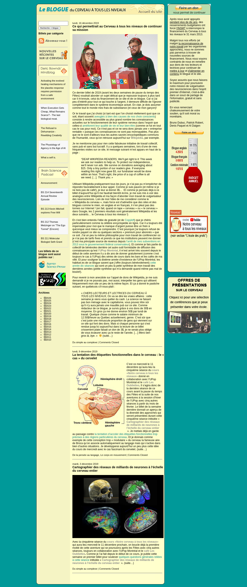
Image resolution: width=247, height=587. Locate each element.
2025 (48, 300)
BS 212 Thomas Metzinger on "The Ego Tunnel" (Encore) (53, 225)
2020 (48, 313)
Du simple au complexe (84, 342)
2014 (48, 329)
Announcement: (49, 183)
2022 (48, 308)
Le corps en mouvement (113, 455)
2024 (48, 303)
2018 (48, 319)
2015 (48, 326)
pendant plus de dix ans (183, 22)
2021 (48, 311)
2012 (48, 334)
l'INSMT (180, 28)
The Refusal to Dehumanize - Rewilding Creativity (51, 132)
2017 (48, 321)
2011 (48, 337)
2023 (48, 305)
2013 (48, 332)
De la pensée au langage (85, 455)
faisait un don (108, 329)
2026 (48, 298)
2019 (48, 316)
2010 (48, 339)
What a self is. (48, 157)
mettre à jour (177, 70)
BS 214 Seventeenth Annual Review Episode (52, 196)
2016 (48, 324)
